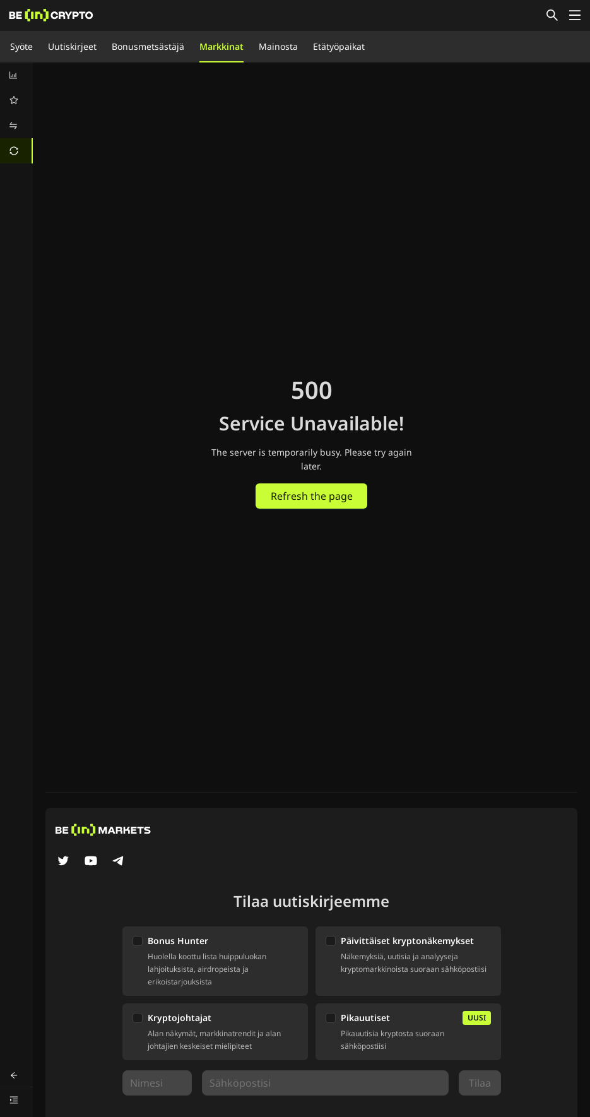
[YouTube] (90, 862)
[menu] (16, 112)
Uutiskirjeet (72, 46)
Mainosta (278, 46)
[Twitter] (63, 862)
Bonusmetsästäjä (148, 46)
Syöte (21, 46)
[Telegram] (118, 862)
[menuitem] (16, 75)
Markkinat (221, 46)
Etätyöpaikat (339, 46)
